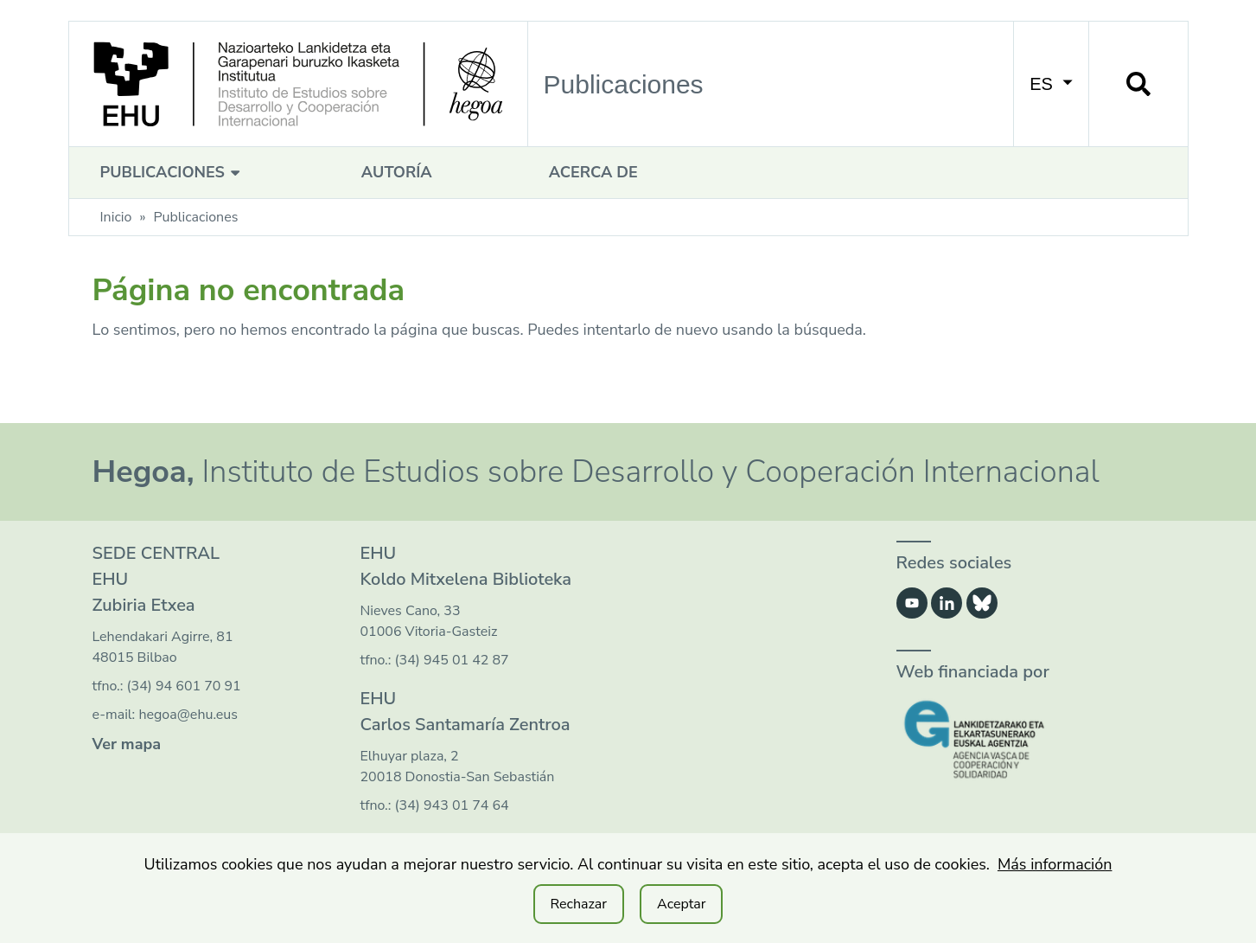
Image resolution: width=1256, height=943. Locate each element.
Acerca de (593, 172)
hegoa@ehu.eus (188, 714)
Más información (1055, 864)
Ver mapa (127, 744)
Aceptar (681, 904)
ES (1051, 83)
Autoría (396, 172)
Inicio (116, 217)
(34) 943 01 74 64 (452, 805)
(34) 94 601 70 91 (184, 686)
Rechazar (579, 904)
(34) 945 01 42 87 (452, 660)
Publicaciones (172, 172)
